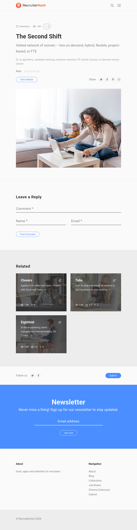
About (92, 473)
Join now (68, 435)
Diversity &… (25, 28)
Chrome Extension (99, 492)
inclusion (93, 62)
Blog (91, 478)
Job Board (95, 487)
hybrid (85, 62)
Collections (95, 482)
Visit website (26, 82)
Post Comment (27, 236)
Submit (113, 378)
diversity (71, 62)
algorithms (27, 62)
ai (20, 62)
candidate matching (44, 62)
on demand (105, 62)
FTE (78, 62)
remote (115, 62)
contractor (61, 62)
